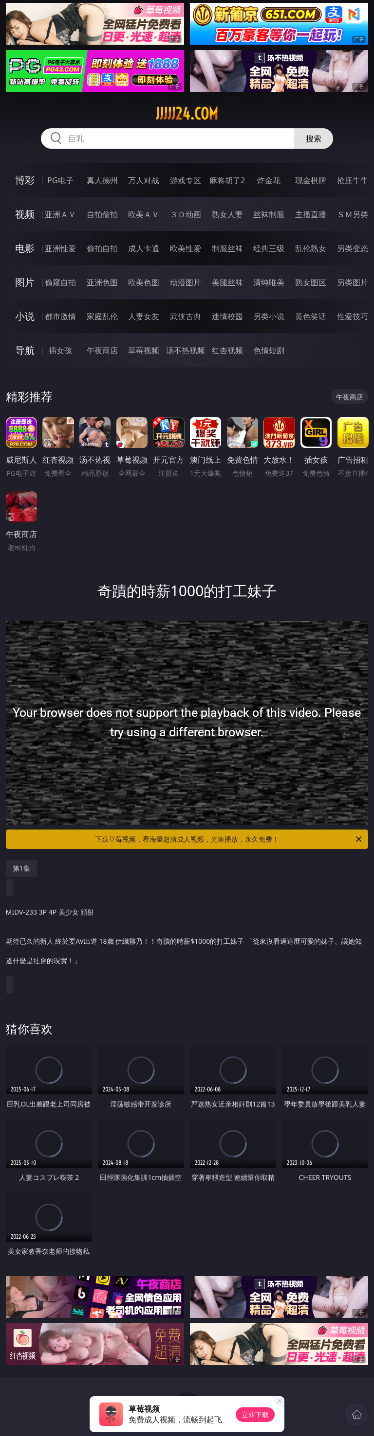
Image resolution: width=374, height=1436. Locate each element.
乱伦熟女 (310, 248)
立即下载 (255, 1414)
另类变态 (352, 248)
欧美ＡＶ (143, 214)
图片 (25, 282)
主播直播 (310, 214)
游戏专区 (185, 180)
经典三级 (268, 248)
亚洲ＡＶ (60, 214)
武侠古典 (185, 316)
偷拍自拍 (102, 248)
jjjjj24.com (187, 113)
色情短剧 (268, 350)
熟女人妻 (227, 214)
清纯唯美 (268, 282)
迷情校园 (227, 316)
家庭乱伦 (102, 316)
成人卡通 (143, 248)
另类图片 (352, 282)
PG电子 (60, 180)
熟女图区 (310, 282)
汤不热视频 (185, 350)
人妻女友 (143, 316)
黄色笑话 (310, 316)
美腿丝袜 (227, 282)
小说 (25, 316)
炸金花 (268, 180)
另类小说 (268, 316)
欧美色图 (143, 282)
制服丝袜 (227, 248)
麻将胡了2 (227, 180)
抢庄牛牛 (352, 180)
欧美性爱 (185, 248)
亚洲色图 (102, 282)
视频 (25, 214)
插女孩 (60, 350)
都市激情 (60, 316)
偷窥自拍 (60, 282)
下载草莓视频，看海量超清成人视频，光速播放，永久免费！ (229, 839)
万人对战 (143, 180)
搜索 (313, 138)
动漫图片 (185, 282)
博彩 (25, 180)
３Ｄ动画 (185, 214)
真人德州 (102, 180)
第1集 (21, 868)
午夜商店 (102, 350)
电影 (25, 248)
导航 (25, 350)
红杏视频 (227, 350)
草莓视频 (143, 350)
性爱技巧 (352, 316)
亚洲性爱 (60, 248)
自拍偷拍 (102, 214)
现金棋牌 (310, 180)
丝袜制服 (268, 214)
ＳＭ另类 (352, 214)
